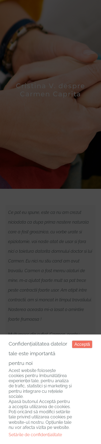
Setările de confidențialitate (35, 434)
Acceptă (82, 344)
